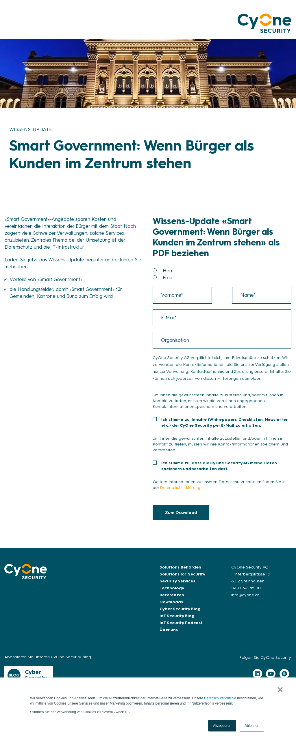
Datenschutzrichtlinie (220, 698)
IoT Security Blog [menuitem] (177, 619)
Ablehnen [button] (252, 726)
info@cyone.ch (245, 599)
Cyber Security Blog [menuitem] (180, 612)
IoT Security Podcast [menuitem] (181, 626)
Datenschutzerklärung (181, 491)
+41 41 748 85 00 (246, 592)
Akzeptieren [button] (222, 726)
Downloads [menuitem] (171, 606)
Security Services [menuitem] (177, 585)
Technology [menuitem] (172, 592)
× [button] (281, 690)
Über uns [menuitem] (169, 633)
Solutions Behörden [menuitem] (180, 571)
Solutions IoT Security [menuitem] (182, 578)
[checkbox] (222, 274)
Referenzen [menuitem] (172, 599)
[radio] (227, 270)
